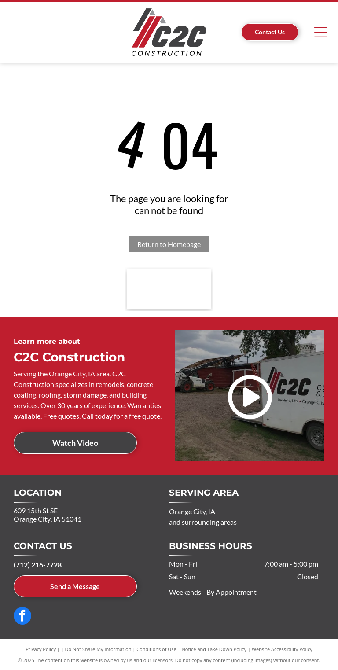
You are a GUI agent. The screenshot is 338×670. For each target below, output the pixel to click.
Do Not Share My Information (98, 649)
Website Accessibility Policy (282, 649)
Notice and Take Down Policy (214, 649)
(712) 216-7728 (38, 564)
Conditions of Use (156, 649)
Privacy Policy (41, 649)
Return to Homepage (169, 244)
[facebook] (22, 617)
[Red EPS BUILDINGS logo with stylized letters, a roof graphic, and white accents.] (169, 289)
